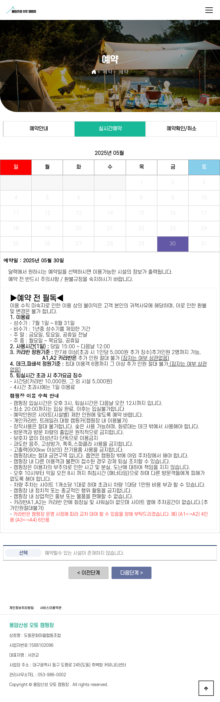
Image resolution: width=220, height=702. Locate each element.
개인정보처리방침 (21, 608)
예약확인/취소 (181, 129)
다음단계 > (131, 573)
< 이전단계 (88, 573)
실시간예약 (110, 129)
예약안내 (38, 129)
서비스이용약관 (50, 608)
